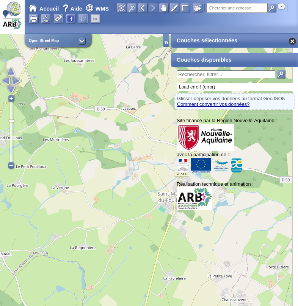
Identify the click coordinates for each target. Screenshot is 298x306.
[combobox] (281, 6)
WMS (97, 9)
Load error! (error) (197, 87)
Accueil (43, 9)
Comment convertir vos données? (213, 104)
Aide (73, 9)
